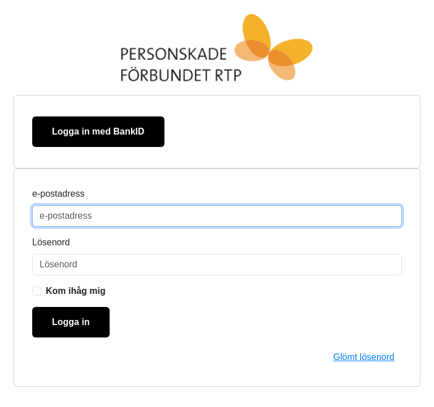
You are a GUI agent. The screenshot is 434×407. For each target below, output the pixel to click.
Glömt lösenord (364, 357)
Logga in (71, 322)
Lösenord (51, 242)
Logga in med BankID (98, 131)
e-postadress (58, 193)
